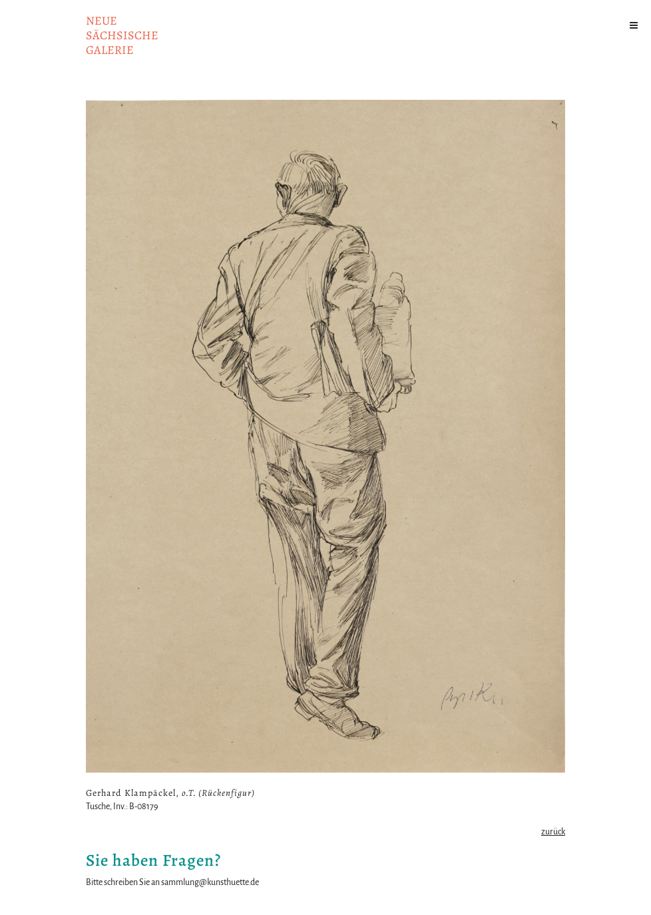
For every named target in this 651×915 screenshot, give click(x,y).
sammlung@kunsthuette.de (210, 882)
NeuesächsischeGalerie (122, 35)
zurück (553, 831)
